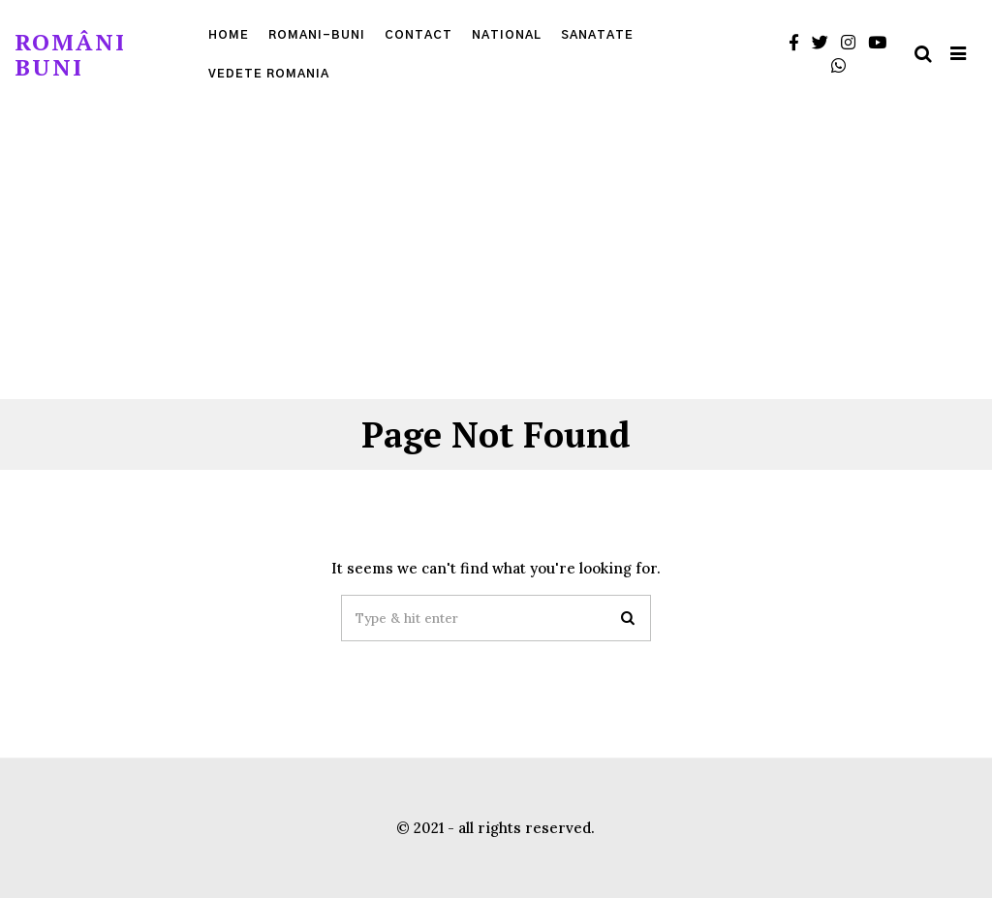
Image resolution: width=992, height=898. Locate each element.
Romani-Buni (316, 35)
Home (228, 35)
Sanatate (597, 35)
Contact (418, 35)
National (507, 35)
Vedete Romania (268, 73)
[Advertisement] (496, 253)
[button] (627, 618)
